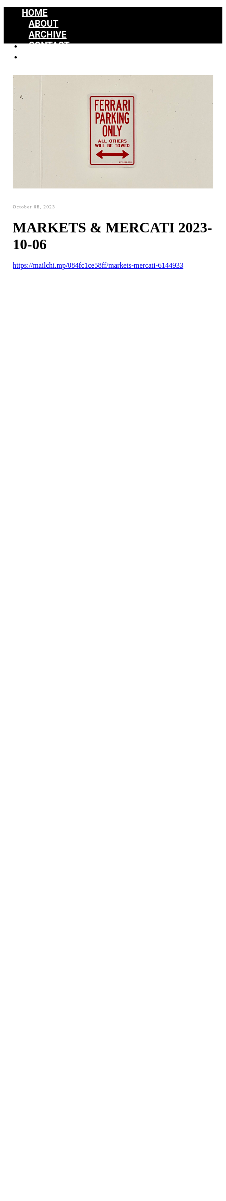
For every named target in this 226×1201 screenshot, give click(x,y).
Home (35, 12)
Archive (48, 34)
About (44, 23)
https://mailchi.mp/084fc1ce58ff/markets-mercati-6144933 (98, 265)
